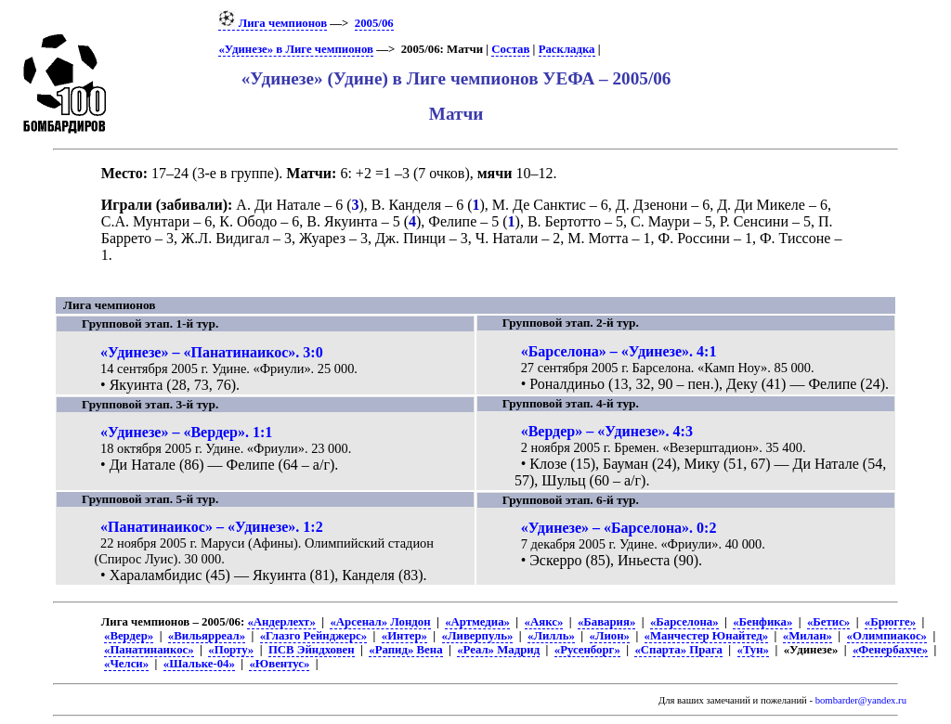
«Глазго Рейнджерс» (313, 635)
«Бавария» (606, 621)
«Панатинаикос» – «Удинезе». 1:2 (211, 527)
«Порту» (231, 649)
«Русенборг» (587, 649)
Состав (510, 49)
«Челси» (126, 663)
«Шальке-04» (199, 663)
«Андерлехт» (281, 621)
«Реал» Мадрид (498, 649)
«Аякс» (544, 621)
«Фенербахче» (890, 649)
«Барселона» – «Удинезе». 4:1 (619, 351)
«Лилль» (551, 635)
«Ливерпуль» (478, 635)
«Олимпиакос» (887, 635)
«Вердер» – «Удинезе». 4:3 (607, 431)
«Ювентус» (279, 663)
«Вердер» (128, 635)
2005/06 (374, 23)
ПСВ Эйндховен (311, 649)
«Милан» (807, 635)
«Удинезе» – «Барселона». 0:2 (619, 528)
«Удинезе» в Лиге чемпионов (295, 49)
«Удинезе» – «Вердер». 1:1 (186, 432)
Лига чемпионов (272, 23)
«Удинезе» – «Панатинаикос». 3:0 (211, 352)
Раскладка (567, 49)
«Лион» (610, 635)
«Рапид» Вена (405, 649)
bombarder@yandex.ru (860, 700)
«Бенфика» (762, 621)
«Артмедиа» (477, 621)
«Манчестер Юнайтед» (707, 635)
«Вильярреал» (206, 635)
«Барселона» (684, 621)
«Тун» (753, 649)
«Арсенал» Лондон (380, 621)
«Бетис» (828, 621)
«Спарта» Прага (678, 649)
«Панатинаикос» (149, 649)
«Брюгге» (890, 621)
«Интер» (404, 635)
